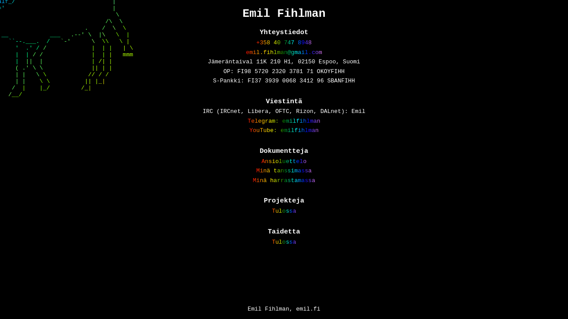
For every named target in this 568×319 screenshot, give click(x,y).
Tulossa (284, 233)
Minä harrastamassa (284, 200)
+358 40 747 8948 (284, 47)
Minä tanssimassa (284, 189)
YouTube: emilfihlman (284, 145)
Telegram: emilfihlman (284, 134)
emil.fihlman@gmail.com (284, 58)
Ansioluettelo (283, 178)
